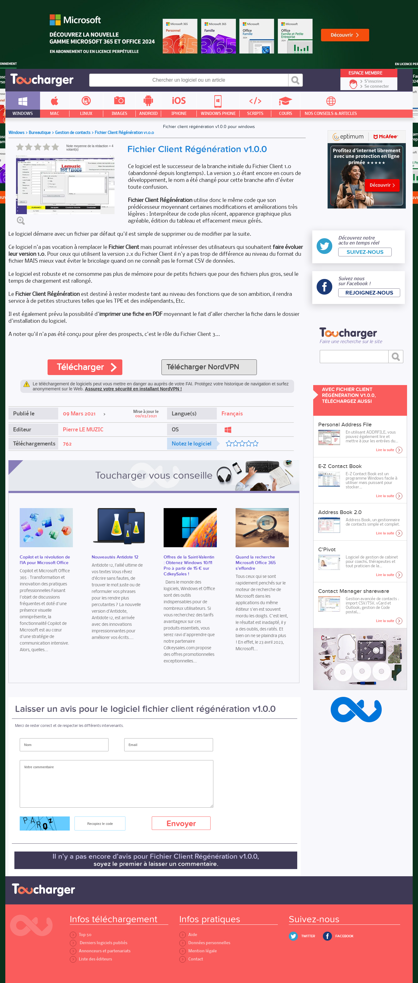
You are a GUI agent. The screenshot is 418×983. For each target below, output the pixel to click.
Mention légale (198, 951)
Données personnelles (204, 943)
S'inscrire (373, 81)
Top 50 (80, 935)
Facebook (344, 936)
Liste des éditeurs (91, 959)
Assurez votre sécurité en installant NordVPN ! (133, 388)
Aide (188, 935)
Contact (191, 959)
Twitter (308, 936)
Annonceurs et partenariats (100, 951)
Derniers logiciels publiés (98, 943)
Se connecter (376, 86)
